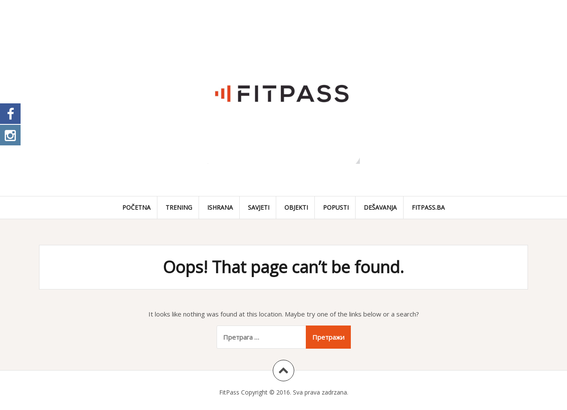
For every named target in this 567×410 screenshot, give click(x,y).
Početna (136, 207)
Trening (179, 207)
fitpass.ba (428, 207)
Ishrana (220, 207)
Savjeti (258, 207)
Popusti (336, 207)
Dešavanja (380, 207)
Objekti (296, 207)
